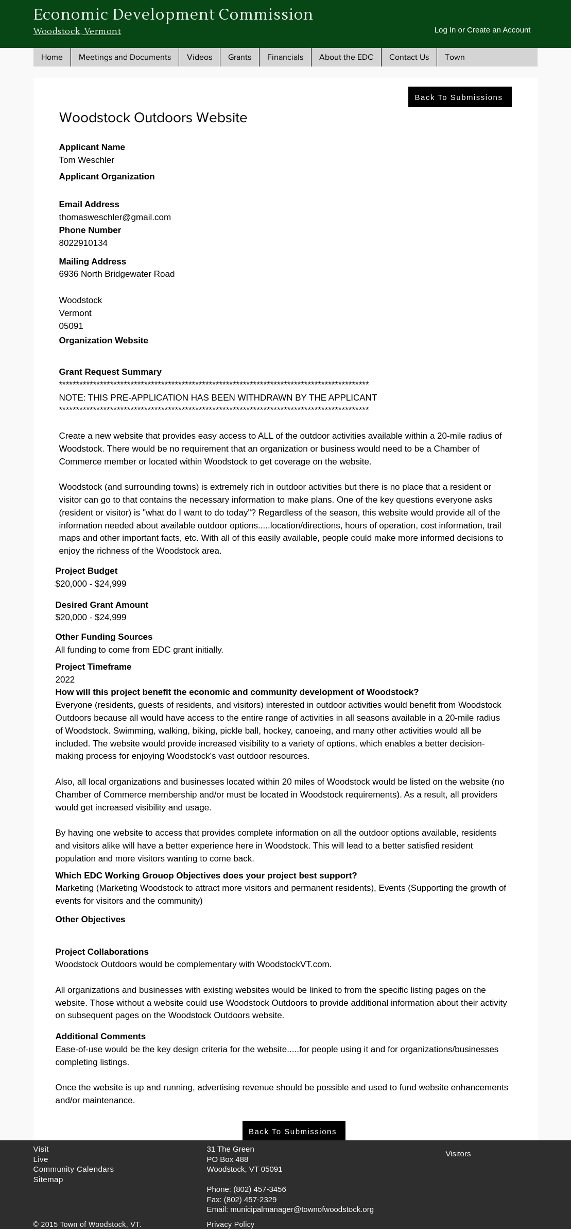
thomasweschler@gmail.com (115, 217)
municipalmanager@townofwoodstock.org (302, 1209)
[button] (125, 57)
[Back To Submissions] (460, 97)
